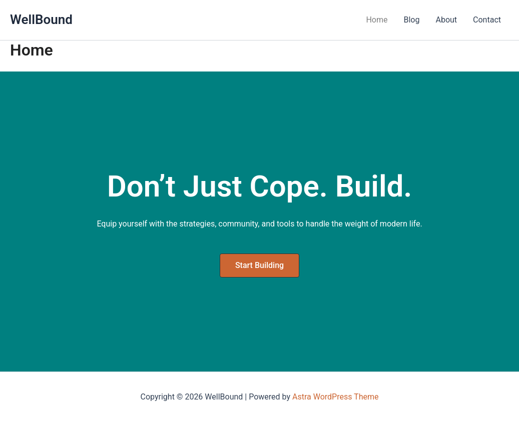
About (446, 19)
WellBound (41, 19)
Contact (487, 19)
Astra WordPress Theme (335, 397)
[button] (259, 266)
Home (376, 19)
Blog (412, 19)
